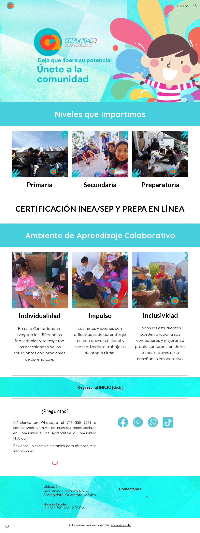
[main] (100, 114)
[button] (195, 5)
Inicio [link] (180, 5)
